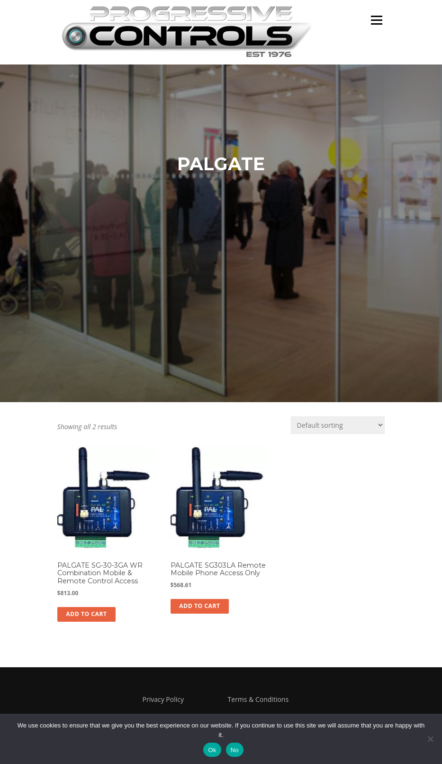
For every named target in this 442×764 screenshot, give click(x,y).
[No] (430, 739)
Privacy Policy (163, 699)
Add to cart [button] (86, 614)
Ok (212, 750)
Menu (376, 20)
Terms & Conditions (258, 699)
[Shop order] (338, 425)
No (235, 750)
